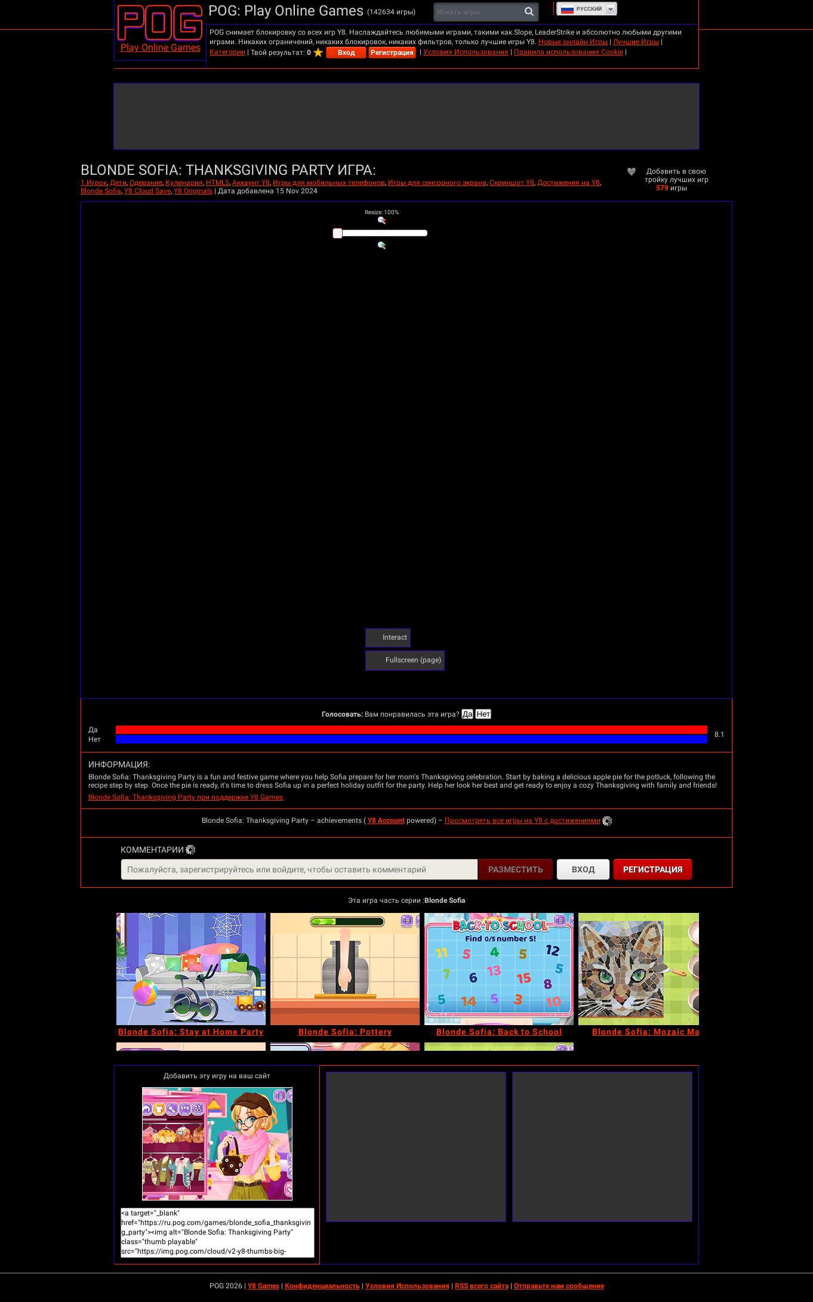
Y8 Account (386, 820)
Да (467, 713)
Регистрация (392, 52)
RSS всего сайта (482, 1286)
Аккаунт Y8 (251, 182)
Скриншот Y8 (511, 182)
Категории (227, 52)
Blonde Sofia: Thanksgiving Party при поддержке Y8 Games (185, 797)
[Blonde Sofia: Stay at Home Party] (191, 969)
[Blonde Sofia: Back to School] (499, 969)
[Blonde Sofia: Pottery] (345, 969)
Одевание (146, 182)
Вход (346, 52)
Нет (483, 713)
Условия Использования (466, 52)
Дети (118, 182)
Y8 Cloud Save (147, 191)
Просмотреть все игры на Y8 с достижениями (522, 820)
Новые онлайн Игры (573, 42)
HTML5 (217, 182)
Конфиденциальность (322, 1286)
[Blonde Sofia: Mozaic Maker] (653, 969)
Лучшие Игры (636, 42)
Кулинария (184, 182)
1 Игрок (94, 182)
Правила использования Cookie (568, 52)
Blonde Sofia (101, 191)
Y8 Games (263, 1286)
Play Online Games (161, 47)
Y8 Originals (193, 191)
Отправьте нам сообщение (559, 1286)
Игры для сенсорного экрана (437, 182)
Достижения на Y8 (568, 182)
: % (382, 212)
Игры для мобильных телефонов (329, 182)
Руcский (581, 9)
